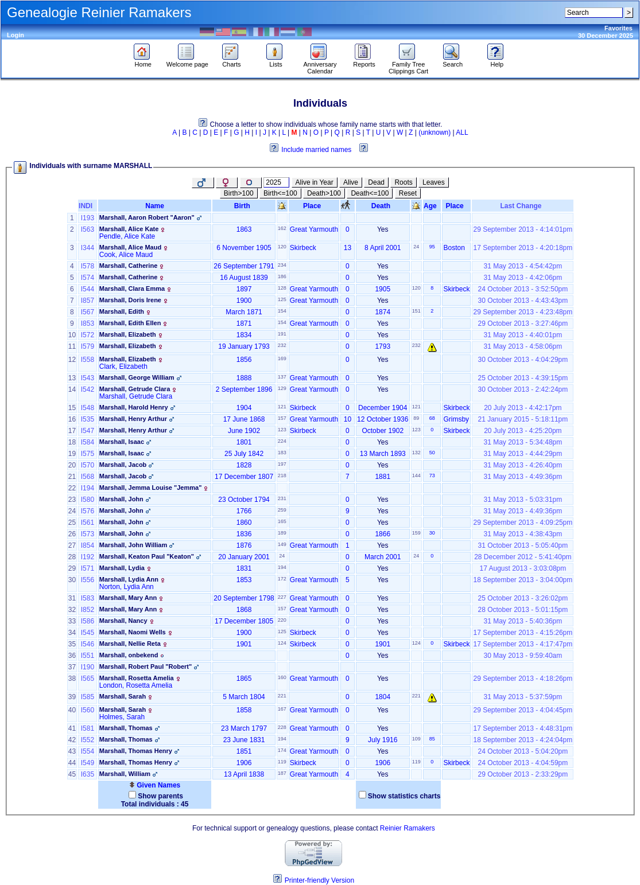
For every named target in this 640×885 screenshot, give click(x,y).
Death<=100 (370, 193)
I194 (87, 488)
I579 (87, 346)
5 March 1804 (244, 697)
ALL (462, 132)
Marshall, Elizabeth (127, 334)
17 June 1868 (244, 419)
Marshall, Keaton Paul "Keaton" (146, 556)
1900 (244, 301)
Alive (350, 182)
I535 (87, 419)
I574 (87, 278)
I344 (87, 248)
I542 (87, 389)
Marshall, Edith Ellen (130, 322)
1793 (382, 346)
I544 (87, 289)
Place (314, 206)
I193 (87, 218)
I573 (87, 534)
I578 (87, 266)
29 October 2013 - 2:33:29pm (523, 774)
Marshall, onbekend (128, 655)
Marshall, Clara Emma (132, 288)
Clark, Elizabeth (123, 366)
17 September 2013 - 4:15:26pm (522, 633)
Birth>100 (239, 193)
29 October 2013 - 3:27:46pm (523, 323)
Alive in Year (314, 182)
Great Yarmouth (314, 229)
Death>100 (324, 193)
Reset (408, 193)
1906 (244, 763)
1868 (244, 610)
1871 (244, 323)
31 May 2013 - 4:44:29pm (522, 454)
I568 (87, 477)
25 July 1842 (243, 454)
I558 (87, 360)
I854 (87, 545)
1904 (244, 408)
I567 (87, 312)
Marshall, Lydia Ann (128, 579)
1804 (382, 697)
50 (432, 452)
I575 (87, 454)
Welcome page (187, 61)
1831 (244, 568)
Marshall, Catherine (128, 265)
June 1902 (244, 431)
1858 (244, 710)
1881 (382, 477)
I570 (87, 465)
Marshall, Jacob (123, 464)
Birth (244, 206)
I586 (87, 621)
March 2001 (382, 557)
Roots (403, 182)
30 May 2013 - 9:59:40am (522, 656)
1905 (382, 289)
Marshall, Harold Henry (133, 407)
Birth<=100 (280, 193)
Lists (275, 61)
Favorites (618, 28)
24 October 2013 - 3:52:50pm (523, 289)
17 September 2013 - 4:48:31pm (522, 728)
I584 (87, 442)
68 (432, 418)
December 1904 (382, 408)
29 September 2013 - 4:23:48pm (522, 312)
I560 (87, 710)
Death (382, 206)
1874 (382, 312)
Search (452, 61)
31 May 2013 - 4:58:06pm (522, 346)
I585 (87, 697)
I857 (87, 301)
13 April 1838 (244, 774)
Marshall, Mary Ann (128, 597)
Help (496, 61)
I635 (87, 774)
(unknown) (434, 132)
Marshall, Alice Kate (129, 228)
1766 (244, 511)
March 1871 (244, 312)
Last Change (523, 206)
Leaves (433, 182)
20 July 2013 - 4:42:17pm (522, 408)
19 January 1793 (243, 346)
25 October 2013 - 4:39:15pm (523, 378)
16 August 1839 (243, 278)
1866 (382, 534)
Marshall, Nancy (123, 620)
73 (432, 475)
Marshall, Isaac (121, 441)
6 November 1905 (243, 248)
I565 (87, 679)
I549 (87, 763)
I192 (87, 557)
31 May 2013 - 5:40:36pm (522, 621)
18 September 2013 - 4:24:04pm (522, 740)
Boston (453, 248)
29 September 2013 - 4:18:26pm (522, 679)
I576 (87, 511)
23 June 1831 (244, 740)
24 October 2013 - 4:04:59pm (523, 763)
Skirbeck (303, 248)
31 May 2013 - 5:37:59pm (522, 697)
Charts (231, 61)
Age (432, 206)
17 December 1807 (244, 477)
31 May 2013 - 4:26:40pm (522, 465)
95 (432, 246)
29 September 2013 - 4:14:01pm (522, 229)
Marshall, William (124, 773)
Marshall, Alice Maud (130, 247)
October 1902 (383, 431)
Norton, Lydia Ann (126, 587)
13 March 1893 (383, 454)
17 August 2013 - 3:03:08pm (522, 568)
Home (143, 61)
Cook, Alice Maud (126, 255)
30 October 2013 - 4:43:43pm (523, 301)
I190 (87, 667)
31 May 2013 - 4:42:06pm (522, 278)
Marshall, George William (136, 377)
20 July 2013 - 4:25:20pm (522, 431)
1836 (244, 534)
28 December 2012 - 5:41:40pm (522, 557)
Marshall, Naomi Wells (132, 632)
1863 (244, 229)
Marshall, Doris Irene (130, 300)
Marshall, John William (133, 544)
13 (347, 248)
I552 (87, 740)
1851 (244, 751)
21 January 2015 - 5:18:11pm (523, 419)
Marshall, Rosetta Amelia (136, 678)
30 (432, 533)
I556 (87, 580)
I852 (87, 610)
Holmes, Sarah (122, 717)
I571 (87, 568)
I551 (87, 656)
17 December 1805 (244, 621)
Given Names (154, 785)
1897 (244, 289)
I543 (87, 378)
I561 (87, 522)
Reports (364, 61)
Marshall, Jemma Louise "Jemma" (150, 487)
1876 (244, 545)
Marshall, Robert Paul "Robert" (145, 666)
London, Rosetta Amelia (135, 685)
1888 (244, 378)
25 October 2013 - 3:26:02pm (523, 598)
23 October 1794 (243, 500)
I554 (87, 751)
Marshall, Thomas (126, 727)
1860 (244, 522)
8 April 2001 (382, 248)
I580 (87, 500)
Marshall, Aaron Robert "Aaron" (147, 217)
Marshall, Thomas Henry (135, 750)
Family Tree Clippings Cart (408, 65)
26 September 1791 (244, 266)
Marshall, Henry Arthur (133, 418)
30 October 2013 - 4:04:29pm (523, 360)
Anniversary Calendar (319, 65)
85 (432, 739)
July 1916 (382, 740)
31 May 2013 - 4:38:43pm (522, 534)
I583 (87, 598)
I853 (87, 323)
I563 (87, 229)
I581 (87, 728)
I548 (87, 408)
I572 (87, 335)
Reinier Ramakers (407, 828)
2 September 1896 (244, 389)
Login (15, 35)
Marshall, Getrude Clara (134, 388)
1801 (244, 442)
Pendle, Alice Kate (127, 236)
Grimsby (456, 419)
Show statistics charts (404, 796)
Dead (376, 182)
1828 (244, 465)
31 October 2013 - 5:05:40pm (523, 545)
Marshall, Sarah (122, 696)
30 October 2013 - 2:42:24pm (523, 389)
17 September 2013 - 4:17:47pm (522, 644)
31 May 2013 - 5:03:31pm (522, 500)
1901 (244, 644)
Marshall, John (121, 499)
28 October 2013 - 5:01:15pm (523, 610)
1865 (244, 679)
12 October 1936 (382, 419)
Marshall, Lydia (122, 567)
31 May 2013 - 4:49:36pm (522, 477)
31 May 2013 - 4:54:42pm (522, 266)
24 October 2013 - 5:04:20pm (523, 751)
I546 (87, 644)
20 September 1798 (244, 598)
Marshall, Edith (121, 311)
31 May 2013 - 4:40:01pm (522, 335)
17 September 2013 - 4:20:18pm (522, 248)
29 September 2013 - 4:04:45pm (522, 710)
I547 (87, 431)
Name (154, 206)
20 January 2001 (243, 557)
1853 (244, 580)
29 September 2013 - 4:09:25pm (522, 522)
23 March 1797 (244, 728)
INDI (87, 206)
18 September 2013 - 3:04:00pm (522, 580)
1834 (244, 335)
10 (347, 419)
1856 (244, 360)
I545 (87, 633)
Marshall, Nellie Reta (130, 643)
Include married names (316, 150)
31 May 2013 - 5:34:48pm (522, 442)
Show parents (160, 796)
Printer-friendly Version (319, 880)
